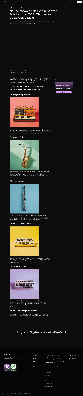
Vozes (34, 361)
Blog (58, 355)
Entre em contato (61, 361)
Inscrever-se (36, 355)
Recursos (35, 358)
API (45, 380)
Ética (58, 364)
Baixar (34, 366)
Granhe (58, 366)
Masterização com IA (49, 359)
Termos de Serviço (73, 358)
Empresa (59, 358)
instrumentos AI (27, 315)
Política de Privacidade (74, 355)
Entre (75, 1)
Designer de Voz (48, 383)
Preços (34, 364)
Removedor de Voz (49, 375)
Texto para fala (48, 378)
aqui (49, 80)
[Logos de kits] (7, 354)
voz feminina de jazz (23, 133)
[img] (75, 393)
